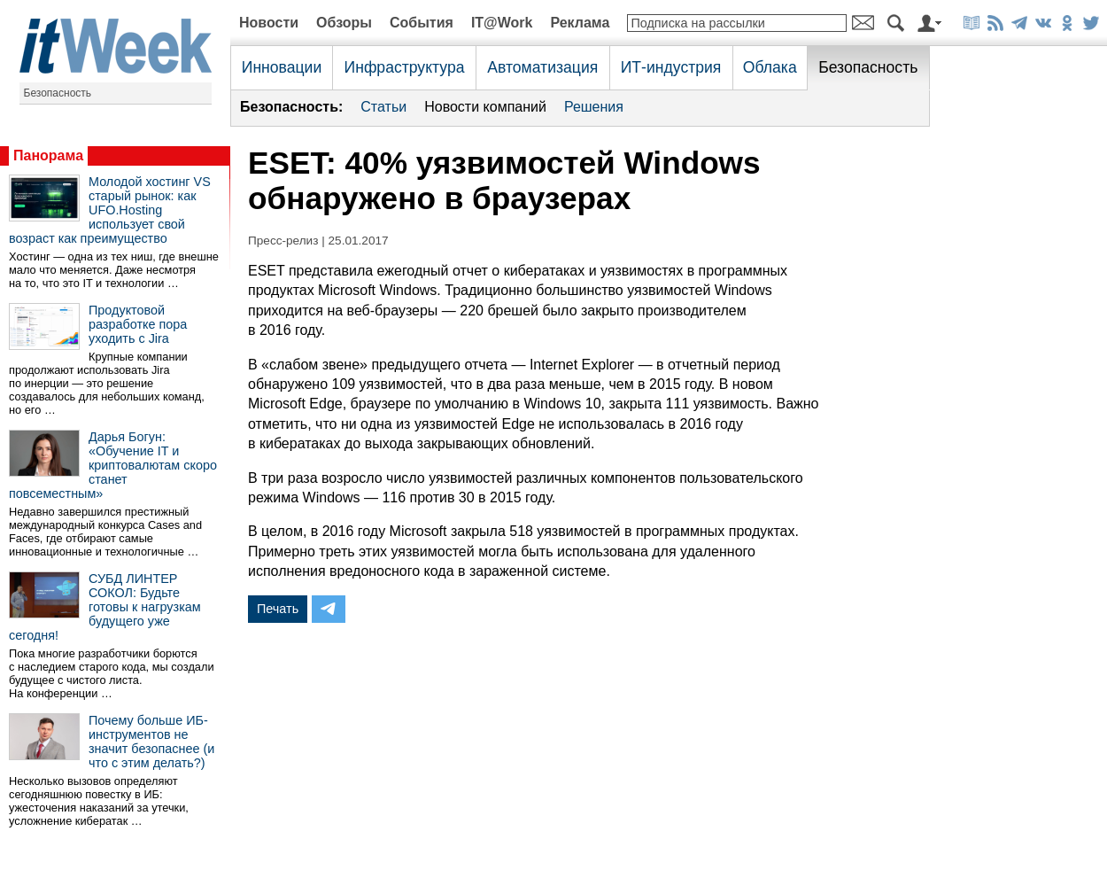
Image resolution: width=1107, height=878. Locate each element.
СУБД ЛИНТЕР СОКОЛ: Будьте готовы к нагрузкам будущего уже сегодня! (105, 606)
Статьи (383, 106)
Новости (268, 22)
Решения (593, 106)
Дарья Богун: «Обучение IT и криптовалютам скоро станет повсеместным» (113, 465)
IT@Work (502, 22)
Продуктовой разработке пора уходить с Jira (138, 324)
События (421, 22)
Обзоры (344, 22)
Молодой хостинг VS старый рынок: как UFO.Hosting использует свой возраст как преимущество (110, 210)
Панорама (48, 155)
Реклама (579, 22)
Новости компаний (485, 106)
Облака (770, 67)
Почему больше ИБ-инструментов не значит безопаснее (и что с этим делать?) (151, 741)
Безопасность (58, 93)
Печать (277, 609)
